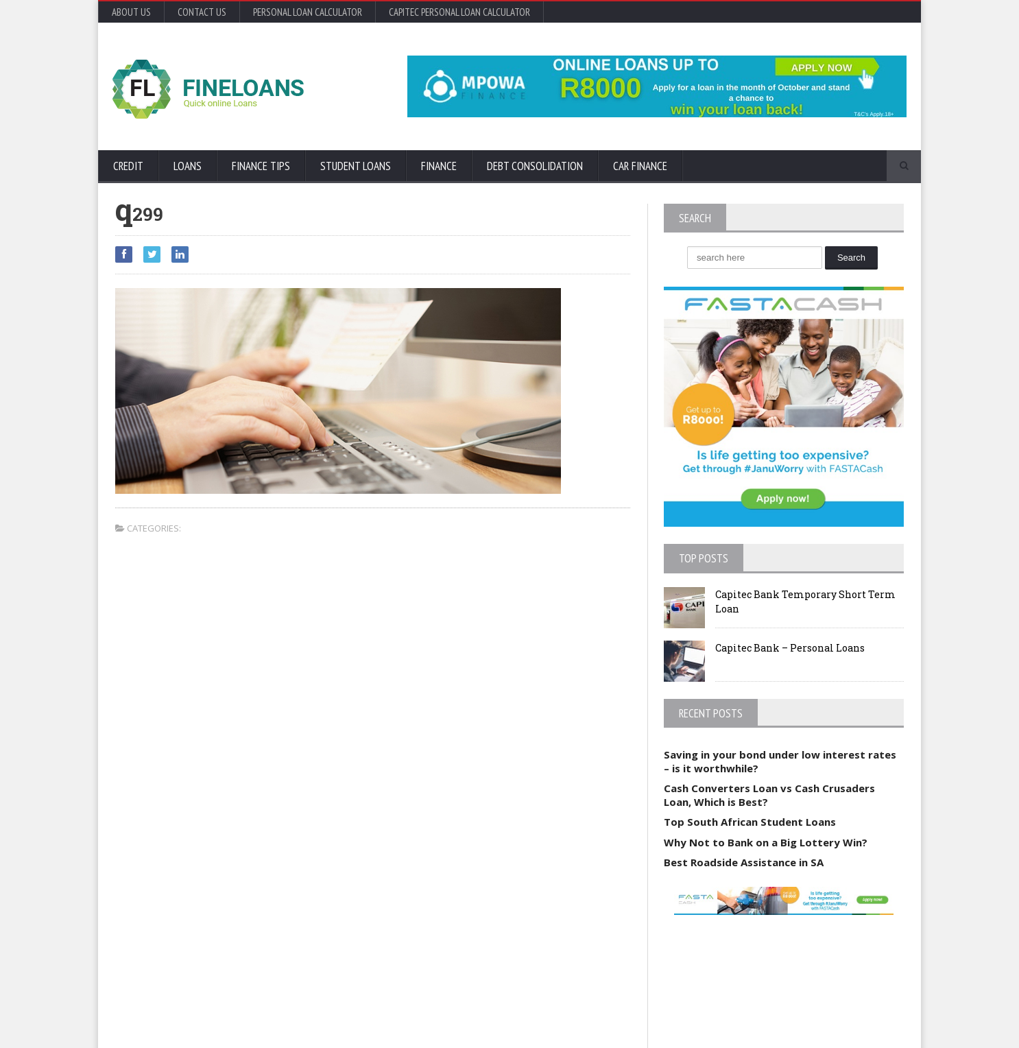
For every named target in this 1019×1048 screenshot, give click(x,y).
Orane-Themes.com (194, 1019)
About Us (131, 12)
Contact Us (202, 12)
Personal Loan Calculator (307, 12)
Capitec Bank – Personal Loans (790, 647)
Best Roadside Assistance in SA (744, 862)
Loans (187, 166)
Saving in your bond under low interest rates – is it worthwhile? (780, 761)
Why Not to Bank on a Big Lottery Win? (765, 842)
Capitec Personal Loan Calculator (459, 12)
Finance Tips (261, 166)
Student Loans (355, 166)
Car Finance (640, 166)
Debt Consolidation (535, 166)
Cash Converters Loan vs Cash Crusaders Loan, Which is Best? (769, 795)
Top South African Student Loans (750, 822)
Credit (128, 166)
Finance (439, 166)
